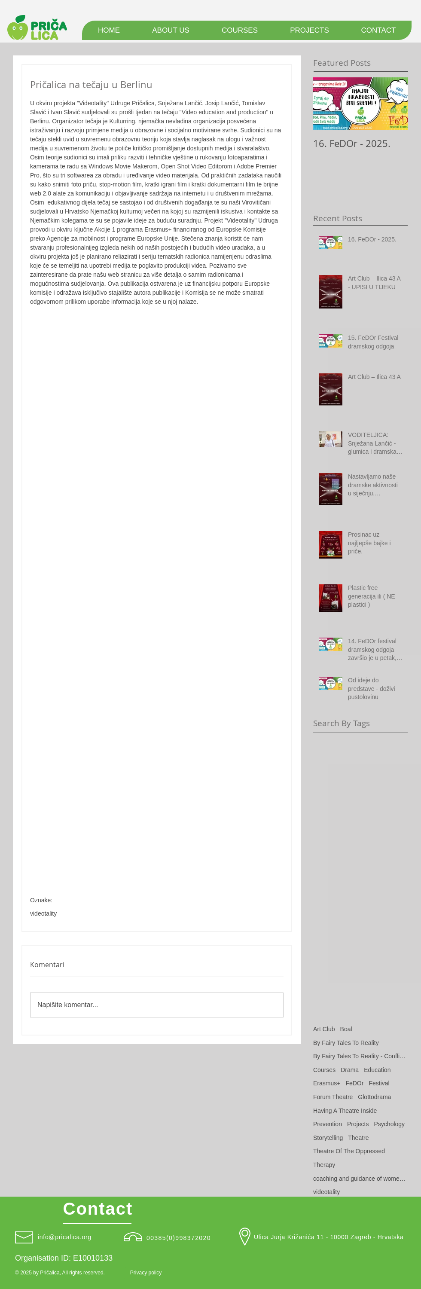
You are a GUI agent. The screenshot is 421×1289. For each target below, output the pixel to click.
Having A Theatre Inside (345, 1110)
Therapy (324, 1164)
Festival (379, 1083)
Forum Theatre (333, 1097)
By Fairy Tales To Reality (346, 1042)
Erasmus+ (326, 1083)
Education (377, 1069)
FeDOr (354, 1083)
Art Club (324, 1029)
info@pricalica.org (65, 1237)
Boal (346, 1029)
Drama (350, 1069)
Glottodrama (374, 1097)
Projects (358, 1124)
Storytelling (328, 1137)
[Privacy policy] (146, 1273)
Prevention (327, 1124)
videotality (43, 913)
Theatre (358, 1137)
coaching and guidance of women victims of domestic (360, 1178)
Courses (324, 1069)
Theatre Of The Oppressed (349, 1151)
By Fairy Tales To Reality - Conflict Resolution (360, 1056)
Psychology (389, 1124)
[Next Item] (394, 103)
